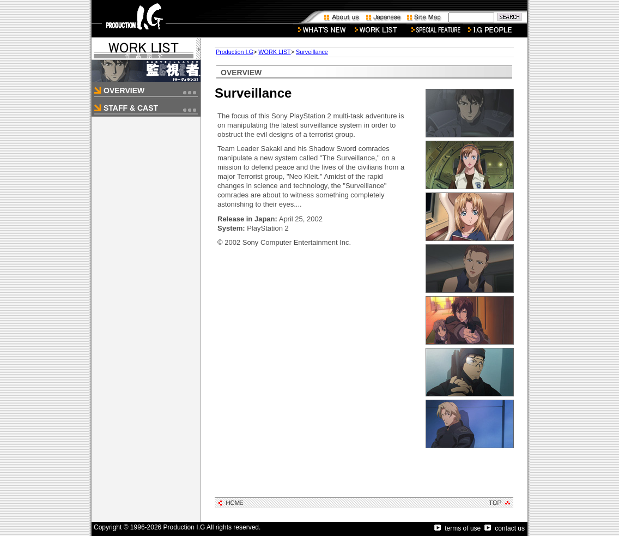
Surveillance (312, 52)
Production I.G (234, 52)
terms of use (457, 528)
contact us (504, 528)
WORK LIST (274, 52)
